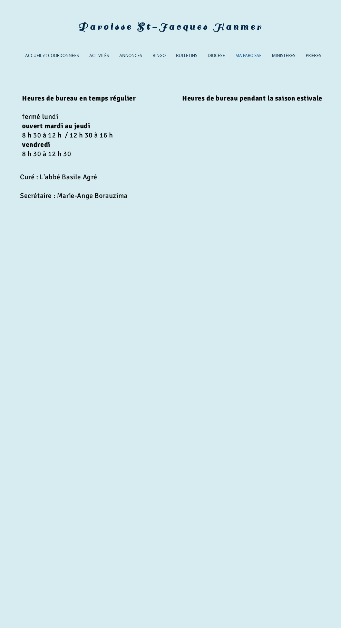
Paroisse (105, 27)
